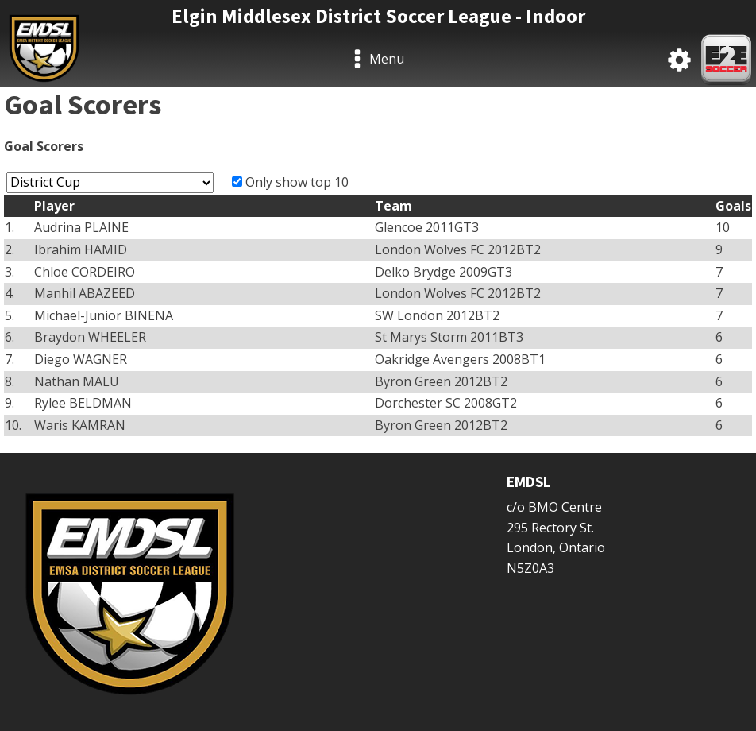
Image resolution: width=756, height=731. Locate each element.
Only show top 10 (297, 182)
